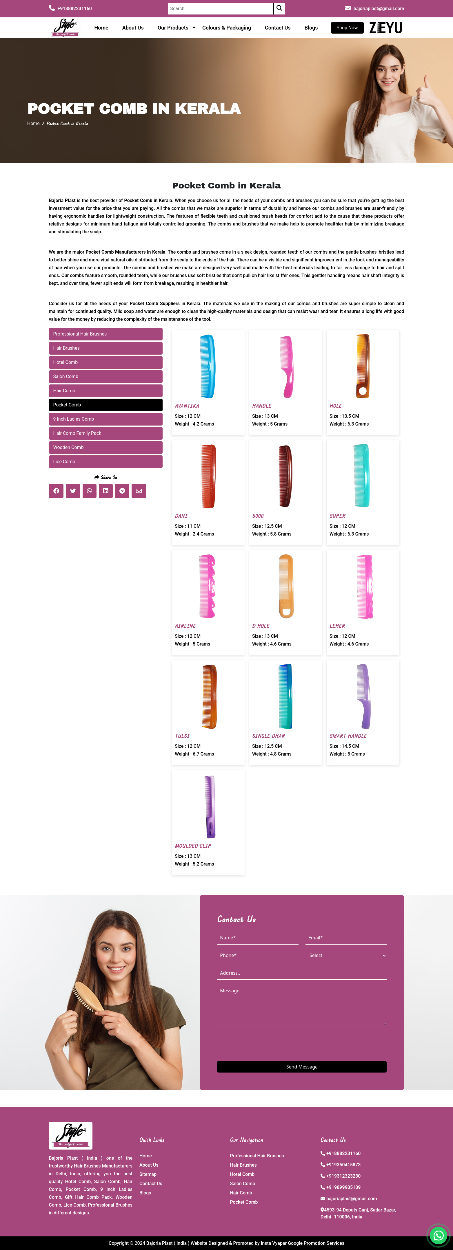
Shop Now (347, 27)
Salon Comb (242, 1183)
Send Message (302, 1067)
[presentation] (261, 1042)
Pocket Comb (244, 1202)
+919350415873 (343, 1164)
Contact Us (278, 28)
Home (101, 28)
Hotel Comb (242, 1174)
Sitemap (148, 1174)
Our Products (173, 28)
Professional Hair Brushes (257, 1156)
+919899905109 (343, 1187)
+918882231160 (70, 8)
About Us (133, 28)
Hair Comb (241, 1193)
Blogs (311, 28)
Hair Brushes (243, 1165)
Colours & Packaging (226, 28)
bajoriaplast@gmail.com (379, 8)
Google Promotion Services (316, 1243)
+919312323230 (343, 1176)
